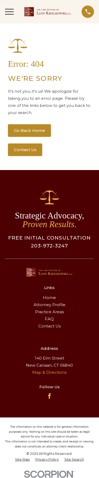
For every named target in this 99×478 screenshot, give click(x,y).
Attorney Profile (49, 304)
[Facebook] (49, 396)
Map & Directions (49, 372)
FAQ (49, 318)
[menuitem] (22, 460)
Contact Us (25, 149)
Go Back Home (29, 130)
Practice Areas (49, 311)
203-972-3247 (49, 246)
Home (49, 297)
